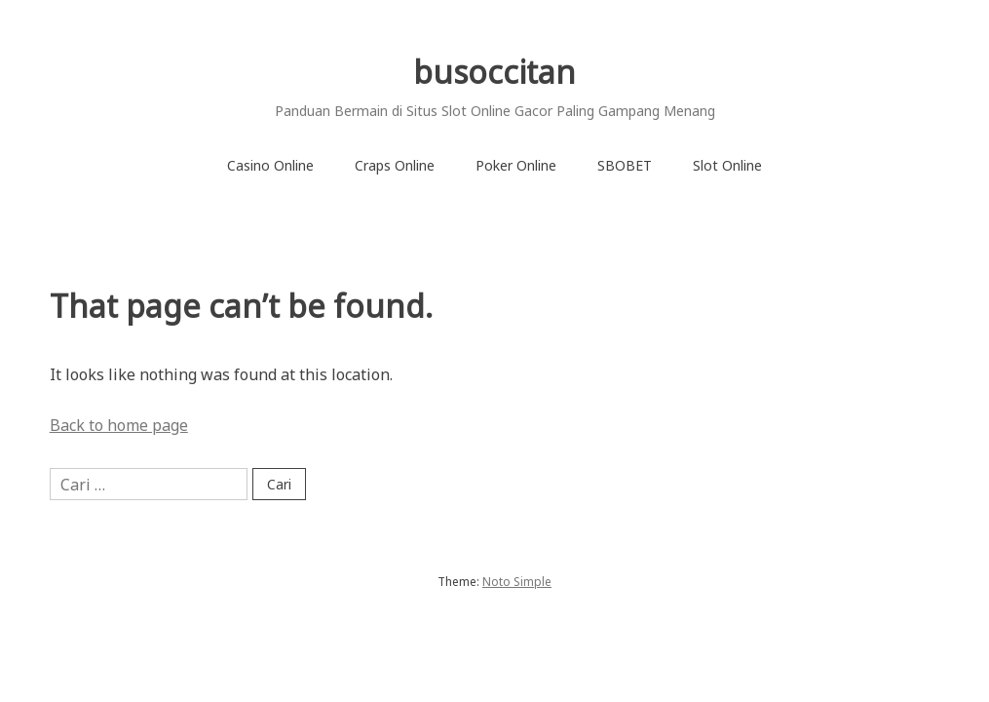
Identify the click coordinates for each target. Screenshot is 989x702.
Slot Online (727, 165)
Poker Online (515, 165)
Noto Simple (517, 581)
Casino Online (270, 165)
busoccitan (494, 72)
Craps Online (395, 165)
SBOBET (624, 165)
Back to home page (119, 425)
